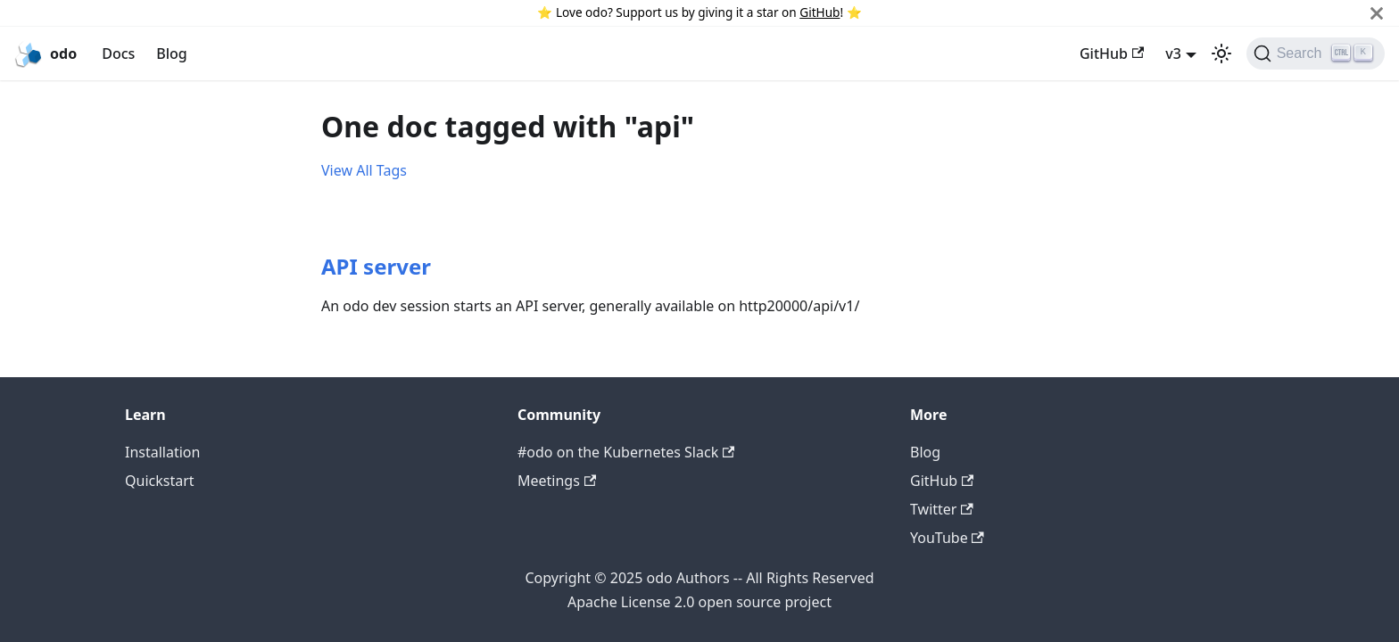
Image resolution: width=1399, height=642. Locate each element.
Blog (171, 53)
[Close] (1376, 13)
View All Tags (364, 170)
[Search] (1315, 53)
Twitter (941, 509)
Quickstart (160, 480)
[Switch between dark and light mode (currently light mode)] (1221, 53)
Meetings (556, 480)
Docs (118, 53)
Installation (162, 452)
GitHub (819, 12)
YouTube (947, 537)
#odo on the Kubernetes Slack (625, 452)
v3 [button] (1173, 53)
